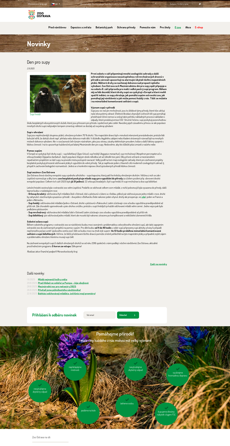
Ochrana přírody (126, 27)
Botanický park (104, 27)
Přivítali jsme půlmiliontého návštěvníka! (59, 289)
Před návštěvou (57, 27)
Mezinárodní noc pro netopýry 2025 (57, 286)
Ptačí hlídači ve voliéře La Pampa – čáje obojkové (63, 282)
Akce (188, 27)
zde (143, 196)
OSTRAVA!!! (138, 3)
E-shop (199, 27)
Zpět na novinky (158, 264)
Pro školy (165, 27)
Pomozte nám (147, 27)
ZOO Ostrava (39, 15)
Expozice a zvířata (81, 27)
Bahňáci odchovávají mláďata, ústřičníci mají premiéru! (66, 293)
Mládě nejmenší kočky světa (52, 279)
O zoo (178, 27)
